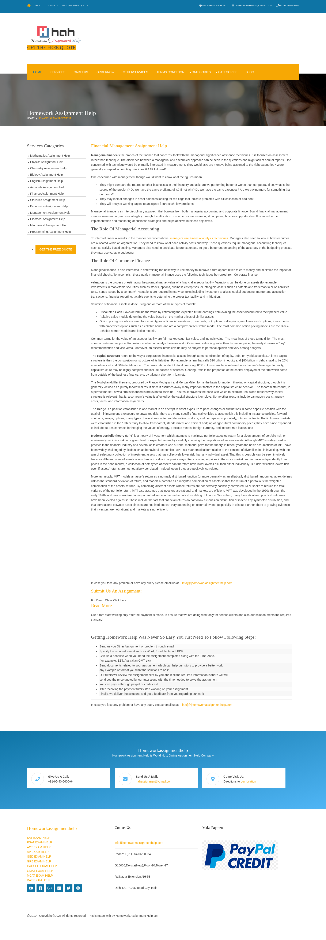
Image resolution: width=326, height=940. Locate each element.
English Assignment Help (62, 173)
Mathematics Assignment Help (66, 147)
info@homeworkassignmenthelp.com (150, 860)
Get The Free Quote (97, 5)
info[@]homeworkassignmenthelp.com (222, 608)
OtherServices (149, 64)
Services (71, 64)
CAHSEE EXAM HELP (58, 883)
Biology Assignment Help (62, 166)
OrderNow (119, 64)
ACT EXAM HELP (54, 865)
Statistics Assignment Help (63, 192)
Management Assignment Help (66, 205)
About (56, 5)
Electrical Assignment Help (63, 211)
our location (256, 803)
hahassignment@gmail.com (236, 5)
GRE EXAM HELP (55, 879)
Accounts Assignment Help (63, 179)
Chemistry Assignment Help (64, 160)
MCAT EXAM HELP (55, 893)
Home (51, 64)
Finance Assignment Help (62, 185)
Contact (72, 5)
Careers (95, 64)
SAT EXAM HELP (54, 855)
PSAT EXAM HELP (55, 860)
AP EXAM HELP (53, 869)
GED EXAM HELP (55, 874)
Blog (264, 64)
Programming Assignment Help (66, 224)
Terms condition (184, 64)
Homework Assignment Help (149, 933)
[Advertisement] (194, 573)
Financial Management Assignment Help (143, 138)
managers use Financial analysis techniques (213, 230)
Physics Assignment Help (62, 154)
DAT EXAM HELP (54, 898)
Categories (215, 64)
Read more (115, 631)
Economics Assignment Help (64, 198)
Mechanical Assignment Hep (64, 217)
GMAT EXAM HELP (56, 888)
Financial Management (71, 110)
